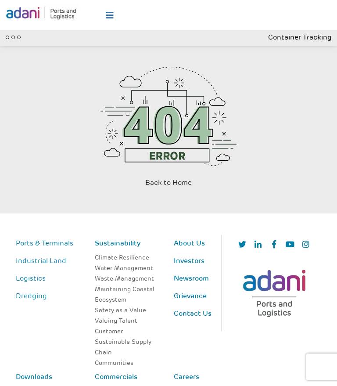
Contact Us (193, 313)
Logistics (31, 278)
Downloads (34, 377)
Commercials (116, 377)
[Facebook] (274, 245)
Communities (114, 363)
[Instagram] (306, 245)
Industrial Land (41, 261)
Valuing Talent (116, 321)
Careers (186, 377)
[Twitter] (242, 245)
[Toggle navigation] (13, 36)
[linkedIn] (258, 245)
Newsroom (191, 278)
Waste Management (124, 279)
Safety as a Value (120, 310)
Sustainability (117, 243)
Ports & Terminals (44, 243)
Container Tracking (300, 37)
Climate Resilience (122, 258)
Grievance (190, 296)
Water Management (124, 268)
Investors (189, 261)
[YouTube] (290, 245)
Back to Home (168, 183)
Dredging (31, 296)
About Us (189, 243)
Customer (109, 331)
